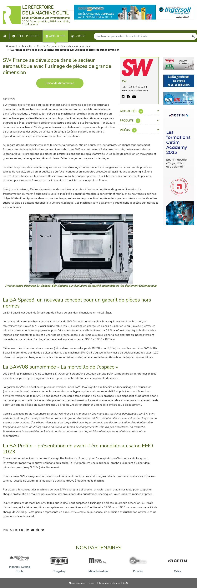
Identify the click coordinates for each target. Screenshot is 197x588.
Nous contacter (77, 583)
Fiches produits (25, 36)
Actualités (55, 36)
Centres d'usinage (46, 46)
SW (124, 81)
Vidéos (78, 36)
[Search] (142, 36)
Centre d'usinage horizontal (76, 46)
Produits (139, 120)
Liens (91, 583)
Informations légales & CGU (112, 583)
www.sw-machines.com (135, 90)
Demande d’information (60, 83)
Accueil (11, 46)
